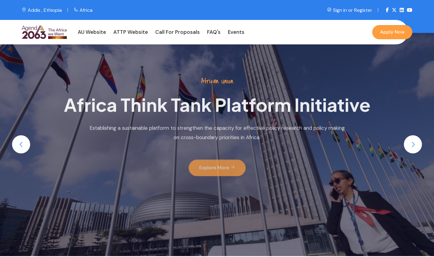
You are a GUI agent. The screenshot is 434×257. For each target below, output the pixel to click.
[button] (21, 144)
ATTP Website (130, 32)
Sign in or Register (349, 10)
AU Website (92, 32)
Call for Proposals (177, 32)
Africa (83, 10)
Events (236, 32)
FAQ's (214, 32)
